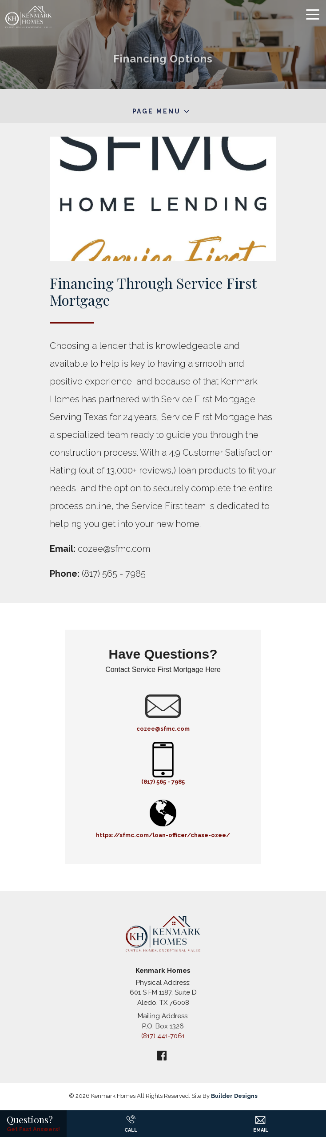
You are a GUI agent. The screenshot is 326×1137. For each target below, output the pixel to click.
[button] (260, 1116)
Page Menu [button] (156, 111)
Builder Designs (234, 1095)
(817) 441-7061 (163, 1036)
